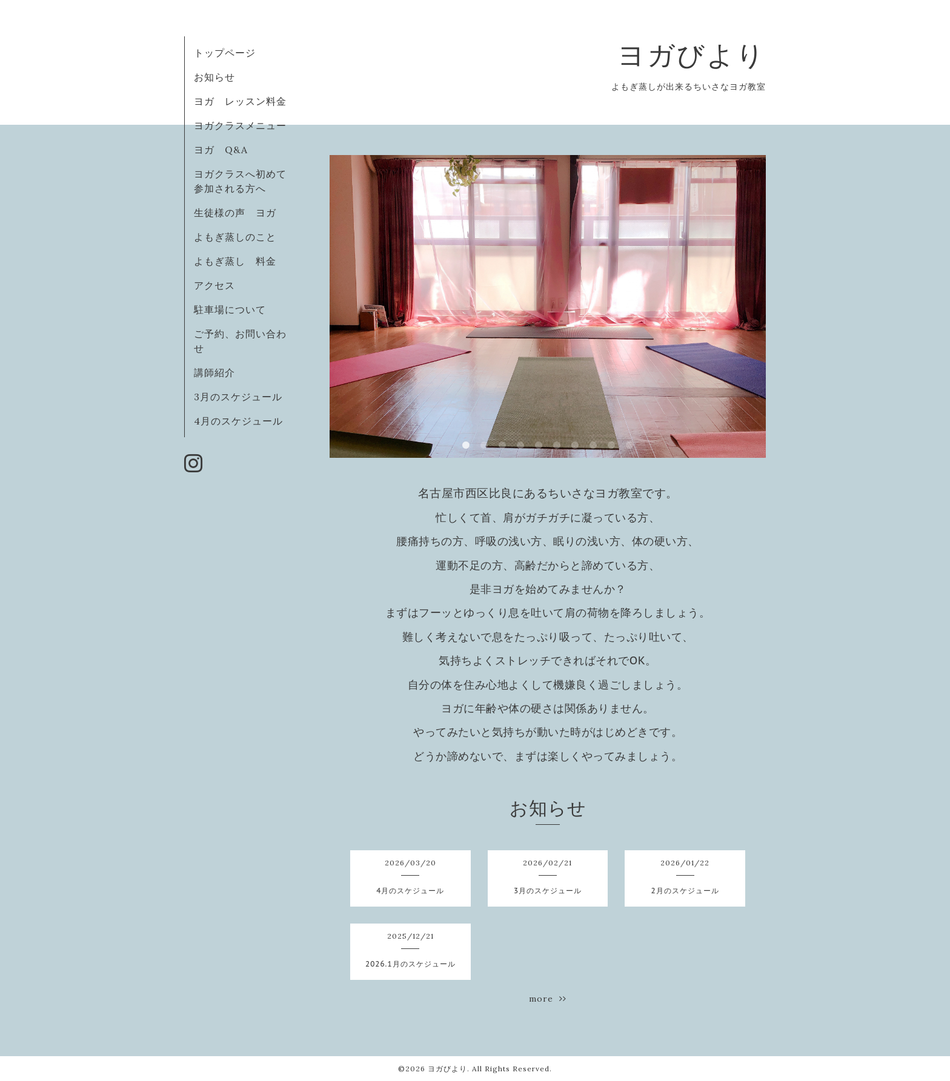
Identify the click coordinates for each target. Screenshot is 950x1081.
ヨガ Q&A (226, 150)
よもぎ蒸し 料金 (235, 261)
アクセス (214, 285)
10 (629, 446)
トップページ (225, 53)
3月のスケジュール (238, 397)
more (547, 998)
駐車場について (230, 309)
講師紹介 (214, 372)
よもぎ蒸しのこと (235, 237)
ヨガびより (691, 55)
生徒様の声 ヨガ (235, 213)
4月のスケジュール (238, 421)
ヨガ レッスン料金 (240, 101)
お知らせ (214, 77)
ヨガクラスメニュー (240, 125)
